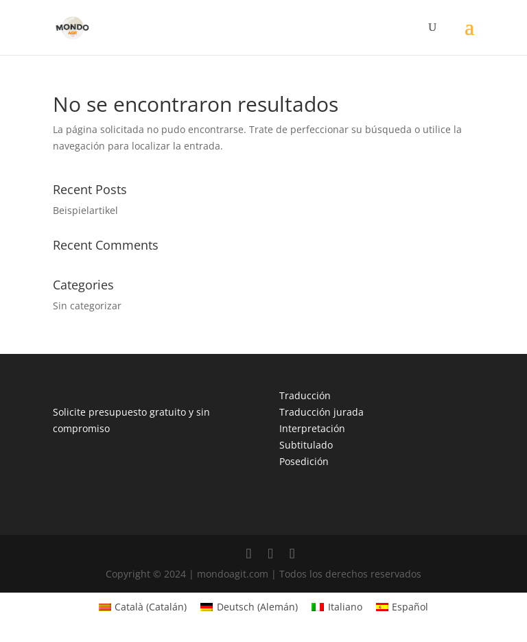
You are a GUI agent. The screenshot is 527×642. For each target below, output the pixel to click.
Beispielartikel (85, 210)
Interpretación (312, 428)
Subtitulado (306, 444)
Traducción (305, 395)
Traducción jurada (321, 411)
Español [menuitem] (410, 606)
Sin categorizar (87, 305)
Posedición (304, 461)
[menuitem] (143, 607)
